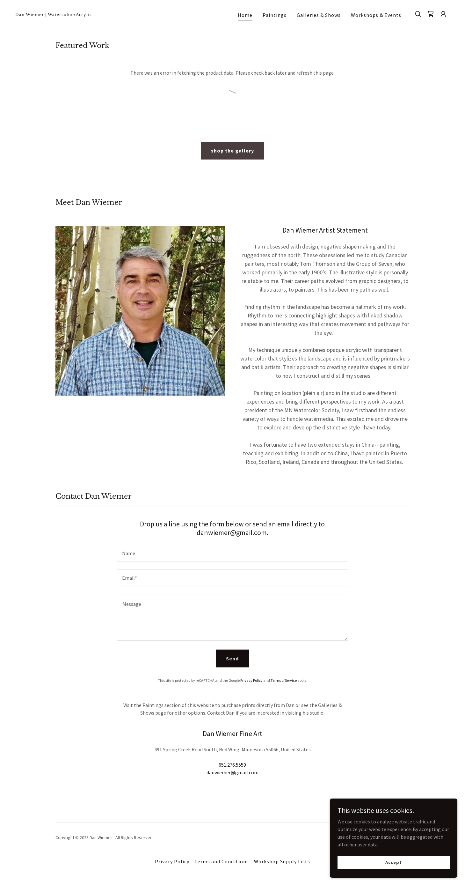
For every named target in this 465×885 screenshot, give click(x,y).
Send (232, 658)
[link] (76, 14)
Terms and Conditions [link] (221, 861)
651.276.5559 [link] (232, 765)
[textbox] (232, 553)
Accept (393, 862)
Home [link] (245, 15)
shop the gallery (232, 150)
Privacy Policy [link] (251, 680)
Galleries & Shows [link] (319, 15)
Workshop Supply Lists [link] (282, 861)
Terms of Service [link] (284, 680)
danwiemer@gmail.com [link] (232, 772)
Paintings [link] (275, 15)
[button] (443, 14)
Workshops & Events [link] (376, 15)
